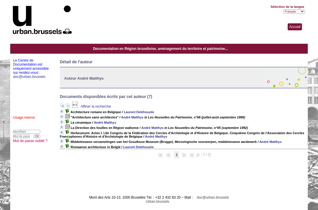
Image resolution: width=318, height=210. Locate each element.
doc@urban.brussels (213, 197)
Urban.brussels (158, 202)
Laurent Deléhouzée (139, 112)
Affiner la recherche (96, 106)
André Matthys (132, 117)
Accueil (294, 27)
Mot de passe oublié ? (30, 141)
